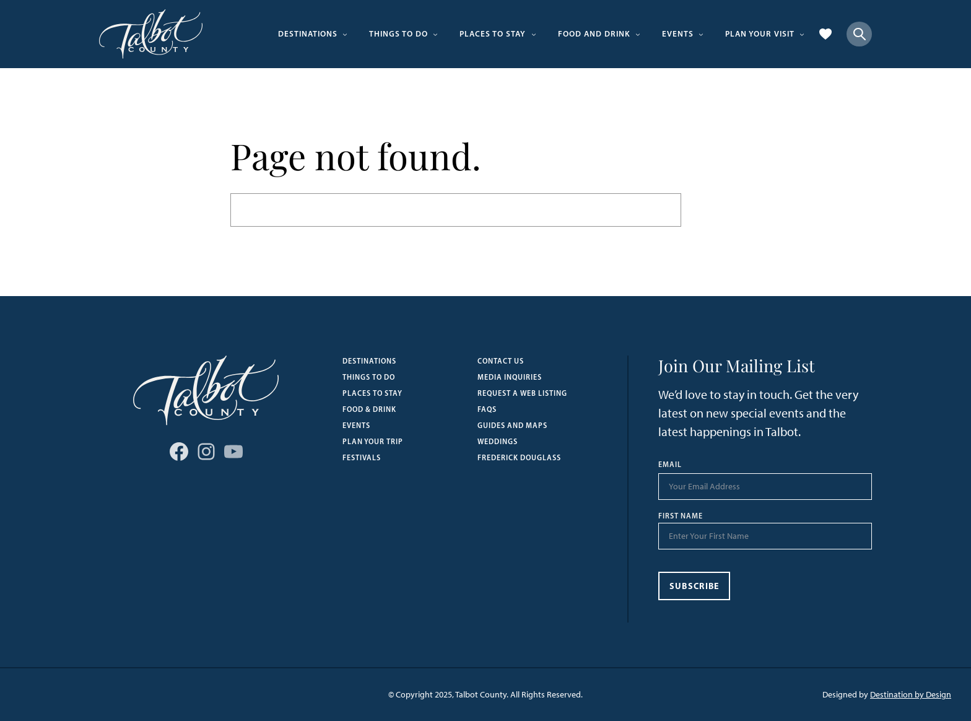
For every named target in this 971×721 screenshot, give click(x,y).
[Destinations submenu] (344, 34)
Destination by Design (910, 694)
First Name (680, 516)
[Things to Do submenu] (435, 34)
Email (670, 464)
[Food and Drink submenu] (637, 34)
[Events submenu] (701, 34)
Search (711, 210)
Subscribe (694, 586)
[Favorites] (825, 34)
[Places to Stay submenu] (533, 34)
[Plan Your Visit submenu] (801, 34)
